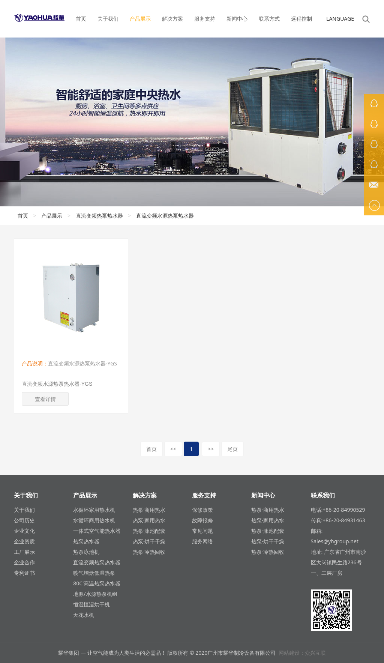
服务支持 (204, 18)
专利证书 (24, 572)
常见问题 (202, 530)
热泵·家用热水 (149, 520)
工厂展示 (24, 551)
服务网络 (202, 541)
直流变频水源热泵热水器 (165, 215)
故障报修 (202, 520)
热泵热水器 (86, 541)
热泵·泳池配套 (149, 530)
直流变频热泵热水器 (99, 215)
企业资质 (24, 541)
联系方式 (269, 18)
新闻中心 (237, 18)
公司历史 (24, 520)
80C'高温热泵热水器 (96, 583)
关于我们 (108, 18)
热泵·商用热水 (149, 509)
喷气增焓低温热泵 (94, 572)
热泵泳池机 (86, 551)
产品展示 (140, 18)
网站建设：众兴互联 (302, 652)
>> (211, 449)
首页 (81, 18)
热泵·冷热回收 (149, 551)
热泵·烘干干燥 (149, 541)
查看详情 (45, 399)
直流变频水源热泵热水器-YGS (57, 384)
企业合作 (24, 562)
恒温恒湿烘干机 (91, 604)
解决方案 (172, 18)
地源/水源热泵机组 (95, 593)
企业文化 (24, 530)
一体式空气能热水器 (96, 530)
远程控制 (301, 18)
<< (173, 449)
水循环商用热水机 (94, 520)
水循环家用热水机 (94, 509)
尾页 (232, 449)
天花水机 (83, 614)
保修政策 (202, 509)
